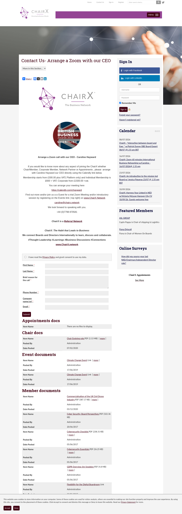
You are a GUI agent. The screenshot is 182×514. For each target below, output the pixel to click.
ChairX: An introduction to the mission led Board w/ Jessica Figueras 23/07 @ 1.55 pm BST (139, 179)
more (102, 338)
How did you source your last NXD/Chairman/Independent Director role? (138, 260)
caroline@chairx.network (67, 202)
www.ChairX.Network (94, 198)
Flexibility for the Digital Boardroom (83, 484)
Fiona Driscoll (125, 229)
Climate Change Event (77, 360)
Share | (27, 78)
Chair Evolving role (76, 338)
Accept (7, 508)
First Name (29, 265)
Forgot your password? (129, 115)
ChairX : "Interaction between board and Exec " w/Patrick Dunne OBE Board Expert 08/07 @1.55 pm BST (138, 146)
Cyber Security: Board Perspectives (83, 414)
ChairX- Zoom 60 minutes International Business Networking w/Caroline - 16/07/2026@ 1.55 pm (137, 163)
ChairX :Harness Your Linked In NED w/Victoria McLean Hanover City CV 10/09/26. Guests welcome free (135, 196)
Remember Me (129, 103)
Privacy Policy (48, 257)
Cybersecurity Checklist (78, 431)
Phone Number (31, 292)
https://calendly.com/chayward (67, 190)
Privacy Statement (128, 502)
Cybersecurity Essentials (78, 449)
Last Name (28, 271)
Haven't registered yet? (130, 119)
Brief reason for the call (30, 279)
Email (26, 306)
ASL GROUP (124, 218)
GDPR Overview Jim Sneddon (80, 466)
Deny (16, 508)
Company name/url (28, 300)
